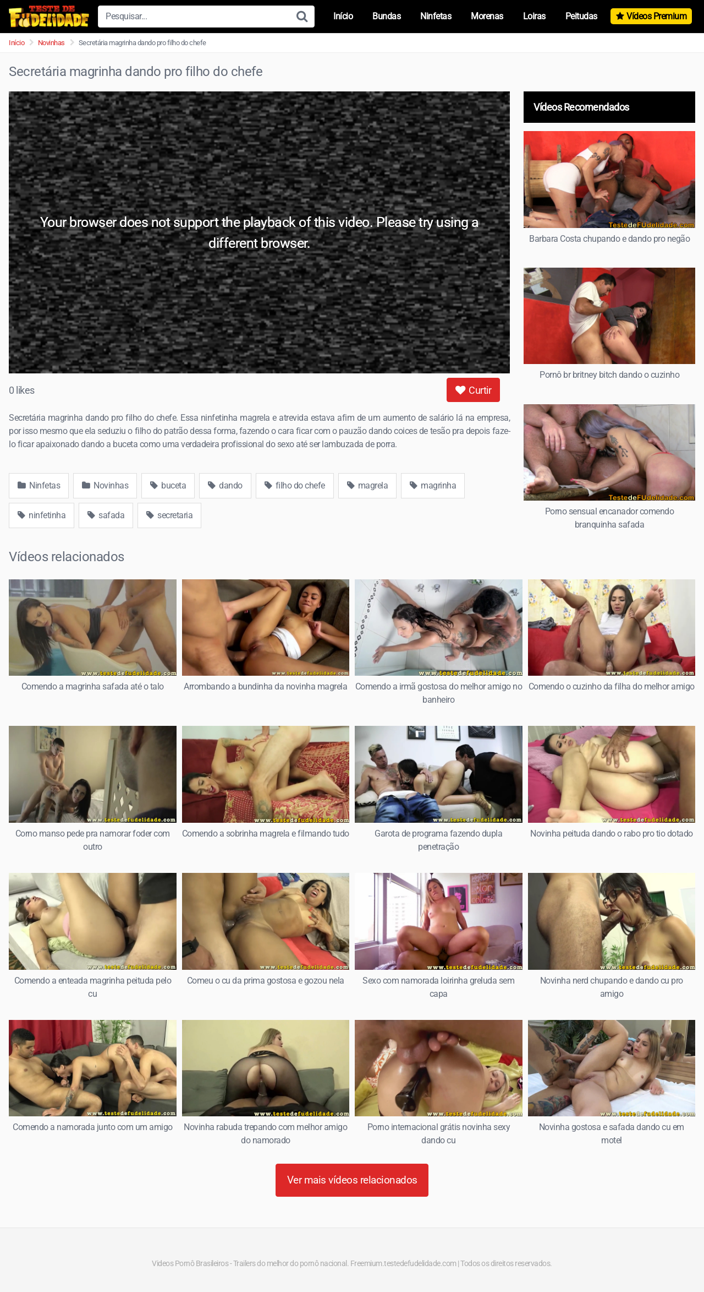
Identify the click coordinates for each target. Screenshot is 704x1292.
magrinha (433, 485)
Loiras (534, 16)
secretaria (169, 515)
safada (105, 515)
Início (343, 16)
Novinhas (51, 43)
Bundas (386, 16)
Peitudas (581, 16)
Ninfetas (435, 16)
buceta (168, 485)
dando (225, 485)
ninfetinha (41, 515)
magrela (367, 485)
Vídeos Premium (656, 16)
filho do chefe (295, 485)
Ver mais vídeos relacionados (352, 1180)
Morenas (487, 16)
